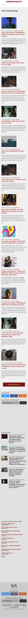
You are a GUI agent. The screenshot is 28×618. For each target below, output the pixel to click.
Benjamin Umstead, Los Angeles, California (12, 534)
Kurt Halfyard (16, 119)
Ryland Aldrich (16, 89)
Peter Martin (16, 61)
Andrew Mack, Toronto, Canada (9, 527)
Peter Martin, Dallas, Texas (8, 523)
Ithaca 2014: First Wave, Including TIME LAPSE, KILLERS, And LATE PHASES (12, 211)
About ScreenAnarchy (7, 604)
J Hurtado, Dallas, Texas (7, 538)
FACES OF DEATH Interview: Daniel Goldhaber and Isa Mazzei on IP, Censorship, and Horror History (17, 484)
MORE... (3, 556)
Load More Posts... (14, 384)
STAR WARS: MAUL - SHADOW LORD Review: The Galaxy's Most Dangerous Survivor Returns (17, 439)
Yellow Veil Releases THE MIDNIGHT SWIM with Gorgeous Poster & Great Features (13, 34)
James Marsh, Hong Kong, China (9, 541)
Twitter (5, 593)
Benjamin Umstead (17, 362)
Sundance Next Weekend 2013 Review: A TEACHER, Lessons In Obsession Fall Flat (13, 366)
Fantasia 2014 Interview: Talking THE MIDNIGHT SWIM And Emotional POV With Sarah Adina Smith (13, 273)
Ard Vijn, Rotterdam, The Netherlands (10, 530)
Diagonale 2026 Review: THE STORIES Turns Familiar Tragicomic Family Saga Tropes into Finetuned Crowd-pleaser (17, 461)
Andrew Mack (16, 207)
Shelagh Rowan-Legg (18, 30)
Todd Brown (16, 331)
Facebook (14, 593)
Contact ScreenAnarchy (20, 604)
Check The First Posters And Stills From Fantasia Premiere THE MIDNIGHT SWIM (12, 334)
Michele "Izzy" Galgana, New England (10, 545)
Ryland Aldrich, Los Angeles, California (11, 549)
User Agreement (16, 605)
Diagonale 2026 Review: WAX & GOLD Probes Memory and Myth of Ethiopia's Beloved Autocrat (16, 473)
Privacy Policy (7, 605)
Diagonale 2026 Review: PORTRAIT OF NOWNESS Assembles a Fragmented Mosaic (17, 450)
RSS (22, 593)
